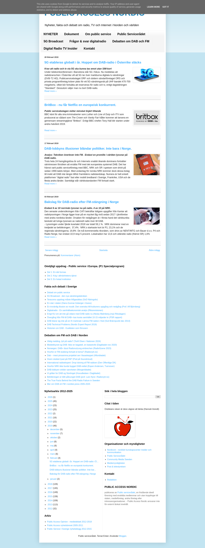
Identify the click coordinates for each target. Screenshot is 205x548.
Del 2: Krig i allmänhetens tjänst (61, 276)
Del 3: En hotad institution (59, 279)
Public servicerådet (126, 492)
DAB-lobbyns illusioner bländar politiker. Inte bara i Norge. (88, 148)
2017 (50, 488)
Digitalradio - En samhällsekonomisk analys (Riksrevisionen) (75, 310)
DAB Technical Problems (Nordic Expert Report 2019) (72, 324)
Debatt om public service (58, 292)
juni (52, 441)
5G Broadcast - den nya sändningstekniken (67, 296)
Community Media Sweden (119, 459)
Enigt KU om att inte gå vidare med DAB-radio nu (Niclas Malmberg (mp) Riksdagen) (86, 314)
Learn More (153, 7)
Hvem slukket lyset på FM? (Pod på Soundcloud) (69, 359)
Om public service (98, 34)
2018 (50, 484)
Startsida (103, 250)
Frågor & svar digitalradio (88, 41)
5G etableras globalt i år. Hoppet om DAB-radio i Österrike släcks (92, 62)
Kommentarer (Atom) (70, 255)
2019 (50, 426)
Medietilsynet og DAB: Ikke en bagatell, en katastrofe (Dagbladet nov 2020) (82, 345)
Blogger (122, 536)
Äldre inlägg (154, 250)
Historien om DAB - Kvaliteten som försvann (67, 328)
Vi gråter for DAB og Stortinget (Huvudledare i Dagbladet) (73, 373)
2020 (50, 422)
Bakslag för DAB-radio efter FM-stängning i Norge (81, 202)
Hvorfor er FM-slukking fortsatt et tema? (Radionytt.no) (72, 352)
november (55, 433)
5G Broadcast (53, 41)
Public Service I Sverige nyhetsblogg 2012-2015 (69, 529)
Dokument (71, 34)
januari (53, 479)
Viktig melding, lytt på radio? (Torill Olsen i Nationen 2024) (74, 341)
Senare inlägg (51, 250)
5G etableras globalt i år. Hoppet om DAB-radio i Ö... (74, 461)
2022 (50, 413)
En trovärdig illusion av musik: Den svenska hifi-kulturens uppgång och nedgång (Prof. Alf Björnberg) (93, 307)
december (55, 429)
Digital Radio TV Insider (60, 48)
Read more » (50, 91)
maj (52, 446)
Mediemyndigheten (116, 463)
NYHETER (51, 34)
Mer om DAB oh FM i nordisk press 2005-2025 (68, 384)
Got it (165, 7)
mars (52, 454)
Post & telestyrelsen (116, 467)
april (52, 450)
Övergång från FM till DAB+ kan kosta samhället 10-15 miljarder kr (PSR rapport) (84, 317)
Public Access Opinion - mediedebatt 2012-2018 (69, 522)
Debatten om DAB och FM (130, 41)
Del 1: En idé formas (56, 272)
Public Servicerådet (131, 34)
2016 (50, 492)
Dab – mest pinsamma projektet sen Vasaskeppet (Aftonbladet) (76, 355)
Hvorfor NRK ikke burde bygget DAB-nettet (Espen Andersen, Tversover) (81, 366)
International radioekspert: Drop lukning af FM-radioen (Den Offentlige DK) (81, 363)
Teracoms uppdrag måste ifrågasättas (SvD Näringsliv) (72, 299)
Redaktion (112, 480)
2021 (50, 417)
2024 (50, 405)
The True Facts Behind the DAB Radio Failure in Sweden (73, 380)
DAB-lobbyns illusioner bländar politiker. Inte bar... (73, 470)
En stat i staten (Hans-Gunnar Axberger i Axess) (69, 303)
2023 (50, 409)
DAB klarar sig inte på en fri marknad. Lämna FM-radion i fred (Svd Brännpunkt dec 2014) (88, 321)
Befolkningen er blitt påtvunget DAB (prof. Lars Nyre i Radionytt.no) (78, 377)
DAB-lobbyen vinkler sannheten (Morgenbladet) (69, 370)
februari (54, 458)
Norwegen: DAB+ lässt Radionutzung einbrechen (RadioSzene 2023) (79, 348)
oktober (54, 437)
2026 (50, 397)
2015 (50, 496)
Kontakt (89, 48)
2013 (50, 504)
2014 (50, 500)
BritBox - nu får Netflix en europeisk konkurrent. (80, 105)
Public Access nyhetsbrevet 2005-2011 (65, 525)
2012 (50, 508)
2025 (50, 401)
